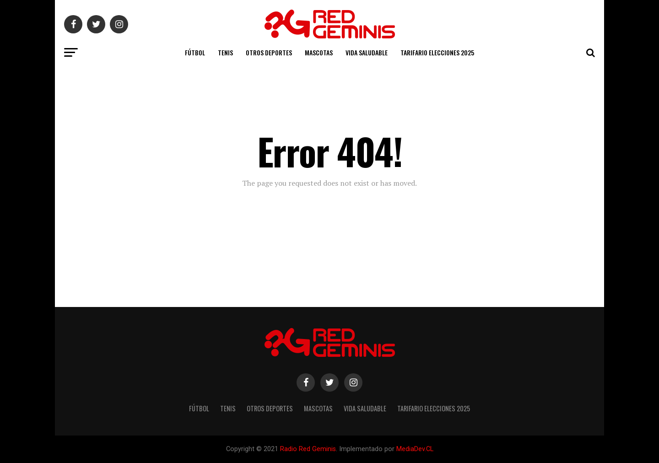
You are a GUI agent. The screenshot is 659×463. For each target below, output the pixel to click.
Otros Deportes (269, 52)
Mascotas (319, 52)
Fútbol (195, 52)
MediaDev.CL (414, 449)
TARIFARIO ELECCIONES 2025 (437, 52)
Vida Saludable (367, 52)
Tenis (225, 52)
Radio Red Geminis (308, 449)
